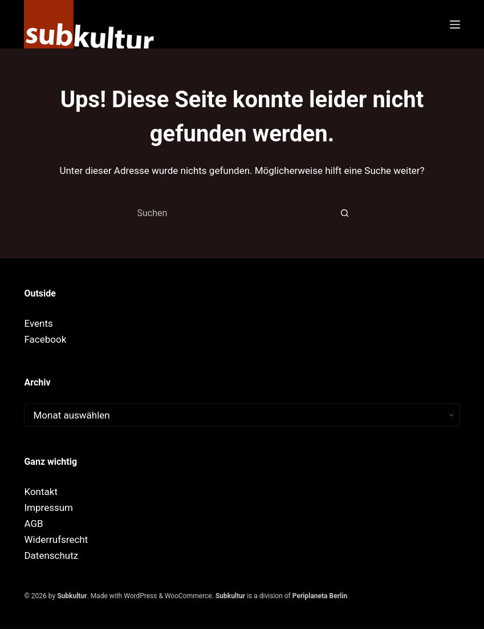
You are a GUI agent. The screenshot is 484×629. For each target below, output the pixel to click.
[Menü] (455, 24)
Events (38, 322)
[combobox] (231, 212)
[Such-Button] (345, 213)
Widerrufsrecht (56, 539)
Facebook (45, 338)
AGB (33, 523)
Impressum (48, 507)
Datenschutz (51, 555)
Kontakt (41, 491)
